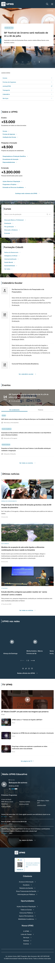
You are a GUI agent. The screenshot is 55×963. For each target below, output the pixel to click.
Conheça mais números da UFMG (27, 193)
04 (34, 62)
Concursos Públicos (26, 913)
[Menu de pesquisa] (47, 4)
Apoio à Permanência (26, 916)
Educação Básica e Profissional (15, 220)
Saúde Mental (9, 262)
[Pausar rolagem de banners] (39, 62)
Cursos (27, 78)
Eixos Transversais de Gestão (26, 891)
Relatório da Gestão (26, 888)
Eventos (26, 944)
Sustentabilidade (10, 265)
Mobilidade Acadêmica (26, 919)
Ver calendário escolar (27, 374)
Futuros (40, 410)
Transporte (27, 90)
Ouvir (4, 816)
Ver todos (8, 269)
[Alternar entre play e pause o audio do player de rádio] (4, 784)
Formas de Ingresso (27, 82)
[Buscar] (47, 214)
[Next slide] (32, 660)
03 (28, 62)
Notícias (26, 941)
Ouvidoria (26, 885)
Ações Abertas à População (26, 906)
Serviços (27, 98)
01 (16, 62)
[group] (12, 642)
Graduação (8, 223)
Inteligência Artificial (12, 256)
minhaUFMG (27, 86)
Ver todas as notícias (27, 610)
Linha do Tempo (26, 934)
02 (22, 62)
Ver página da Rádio (27, 840)
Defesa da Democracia (12, 252)
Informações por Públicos (26, 894)
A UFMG (26, 931)
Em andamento (14, 410)
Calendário (27, 94)
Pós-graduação (10, 226)
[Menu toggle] (52, 4)
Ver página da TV (27, 761)
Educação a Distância (12, 230)
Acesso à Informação (26, 882)
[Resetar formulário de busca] (50, 214)
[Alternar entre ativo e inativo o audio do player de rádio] (10, 789)
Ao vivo (12, 780)
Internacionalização (11, 259)
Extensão (8, 233)
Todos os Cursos (26, 910)
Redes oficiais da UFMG (27, 673)
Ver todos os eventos (27, 463)
